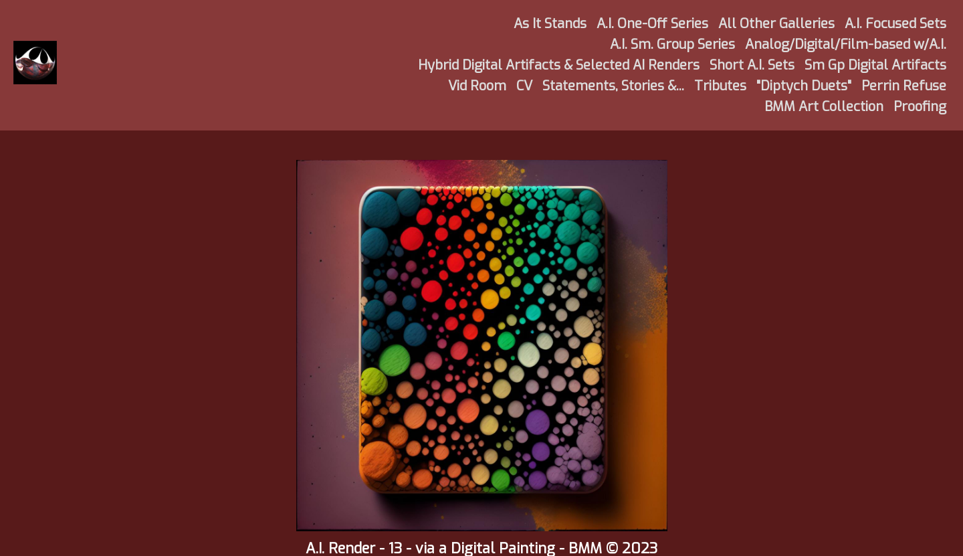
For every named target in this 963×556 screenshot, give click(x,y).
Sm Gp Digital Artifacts (875, 65)
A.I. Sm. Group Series (672, 44)
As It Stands (550, 24)
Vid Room (477, 86)
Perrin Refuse (903, 86)
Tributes (720, 86)
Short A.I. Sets (752, 65)
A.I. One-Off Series (652, 24)
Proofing (919, 107)
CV (524, 86)
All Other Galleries (776, 24)
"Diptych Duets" (803, 86)
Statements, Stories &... (613, 86)
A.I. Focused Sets (895, 24)
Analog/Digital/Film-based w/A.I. (845, 44)
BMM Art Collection (823, 107)
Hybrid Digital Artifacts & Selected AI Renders (559, 65)
